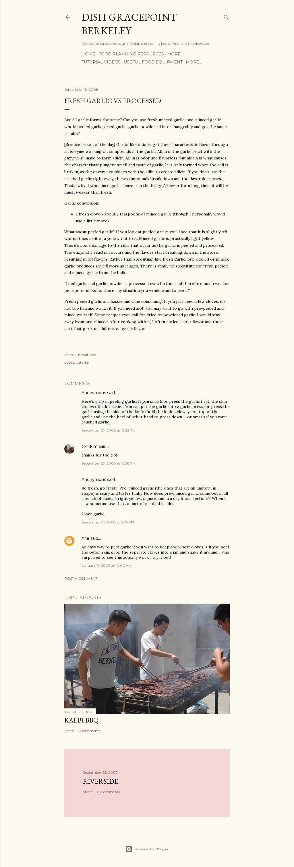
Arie (85, 538)
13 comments (89, 731)
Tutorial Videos (101, 62)
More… (175, 54)
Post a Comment (80, 578)
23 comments (108, 792)
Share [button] (69, 354)
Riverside (100, 781)
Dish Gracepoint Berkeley (129, 23)
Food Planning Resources (131, 54)
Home (88, 54)
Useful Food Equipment (153, 62)
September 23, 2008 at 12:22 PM (109, 430)
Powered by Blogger (147, 849)
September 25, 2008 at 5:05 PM (108, 522)
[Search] (226, 16)
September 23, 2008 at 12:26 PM (109, 463)
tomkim (90, 446)
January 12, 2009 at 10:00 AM (106, 565)
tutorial (82, 362)
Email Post (87, 354)
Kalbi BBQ (81, 720)
